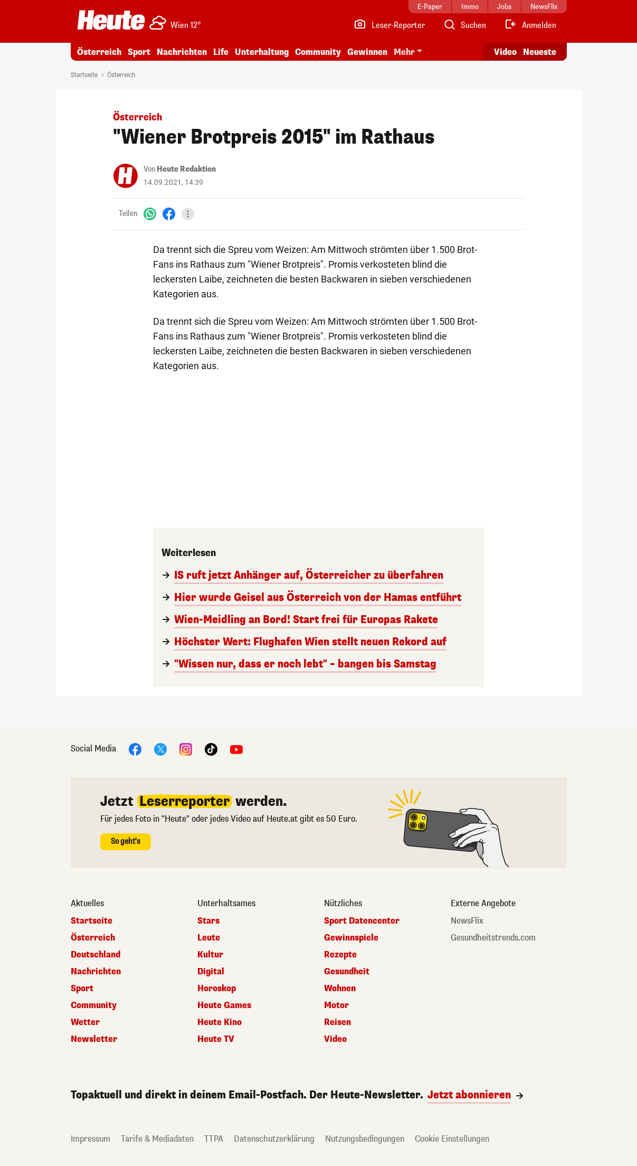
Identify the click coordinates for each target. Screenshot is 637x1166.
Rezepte (340, 954)
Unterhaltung (262, 52)
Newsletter (94, 1039)
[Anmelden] (530, 25)
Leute (208, 938)
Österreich (99, 52)
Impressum (90, 1138)
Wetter (85, 1022)
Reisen (337, 1022)
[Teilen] (188, 214)
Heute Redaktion (186, 169)
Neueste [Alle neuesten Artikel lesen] (539, 52)
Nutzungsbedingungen (364, 1138)
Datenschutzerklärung (274, 1138)
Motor (336, 1005)
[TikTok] (211, 748)
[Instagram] (185, 748)
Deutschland (95, 954)
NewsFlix (467, 921)
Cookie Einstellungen (452, 1138)
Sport (139, 52)
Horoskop (216, 988)
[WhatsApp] (150, 214)
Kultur (210, 954)
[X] (160, 748)
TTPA (213, 1138)
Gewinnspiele (351, 938)
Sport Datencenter (362, 921)
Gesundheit (346, 971)
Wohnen (340, 988)
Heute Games (224, 1005)
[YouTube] (236, 748)
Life (221, 52)
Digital (210, 971)
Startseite (84, 75)
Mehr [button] (404, 52)
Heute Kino (219, 1022)
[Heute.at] (111, 20)
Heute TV (215, 1039)
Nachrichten (182, 52)
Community (318, 52)
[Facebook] (169, 214)
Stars (208, 921)
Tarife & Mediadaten (157, 1138)
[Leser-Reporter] (389, 25)
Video (335, 1039)
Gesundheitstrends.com (493, 938)
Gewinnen (367, 52)
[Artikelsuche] (464, 25)
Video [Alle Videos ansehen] (505, 52)
